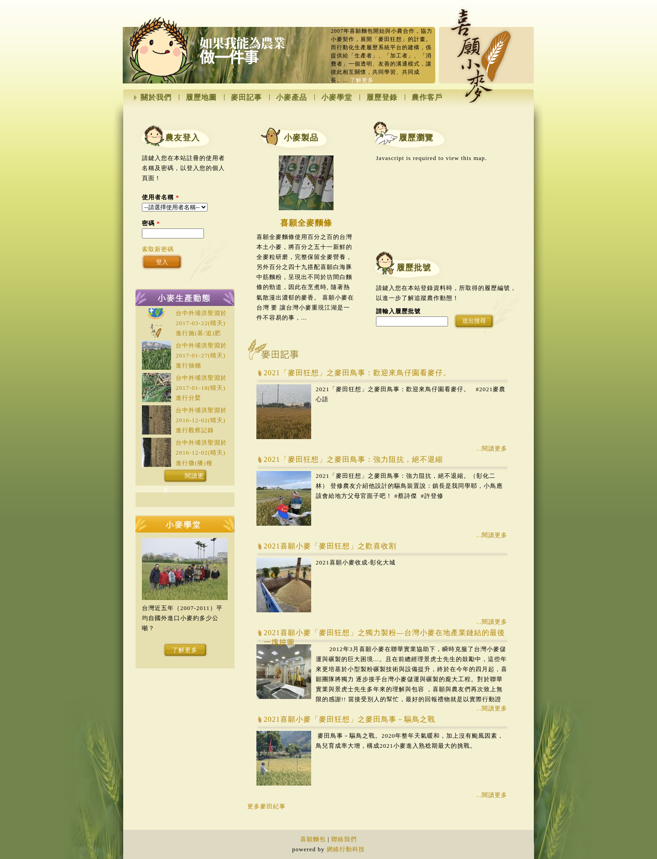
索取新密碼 (158, 249)
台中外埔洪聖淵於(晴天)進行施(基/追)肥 (201, 323)
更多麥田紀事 (266, 806)
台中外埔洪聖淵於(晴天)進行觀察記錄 (201, 420)
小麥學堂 (336, 97)
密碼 (151, 223)
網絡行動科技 (346, 849)
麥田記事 (246, 97)
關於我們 (156, 97)
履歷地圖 (201, 97)
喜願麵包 (313, 839)
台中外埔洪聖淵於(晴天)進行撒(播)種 (201, 452)
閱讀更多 (183, 477)
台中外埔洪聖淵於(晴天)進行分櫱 (201, 387)
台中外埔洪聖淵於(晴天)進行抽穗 (201, 355)
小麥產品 (291, 97)
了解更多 (362, 80)
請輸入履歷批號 (398, 311)
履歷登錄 (381, 97)
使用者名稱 (160, 197)
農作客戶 (427, 97)
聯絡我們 (344, 839)
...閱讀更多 (491, 448)
